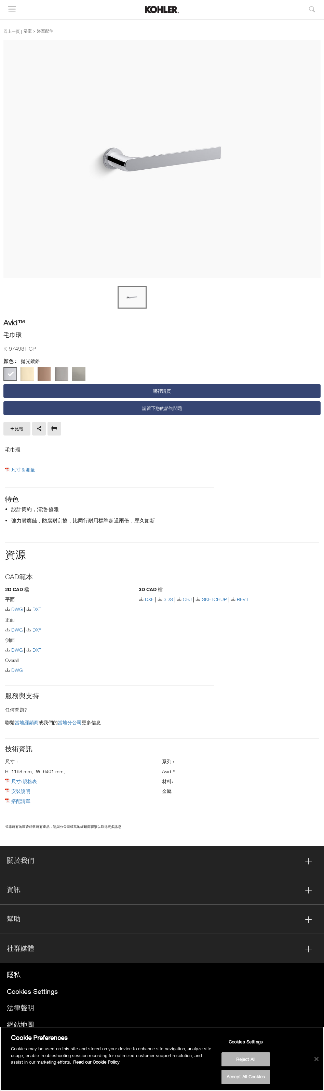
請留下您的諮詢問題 (162, 408)
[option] (162, 159)
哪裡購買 (162, 391)
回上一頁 (11, 31)
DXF (36, 609)
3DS (168, 599)
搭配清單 (20, 801)
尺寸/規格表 (24, 781)
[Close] (316, 1059)
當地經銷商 (27, 722)
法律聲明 (20, 1008)
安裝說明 (20, 791)
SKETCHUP (214, 599)
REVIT (243, 599)
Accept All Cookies (246, 1076)
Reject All (245, 1059)
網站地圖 (20, 1024)
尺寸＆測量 (23, 469)
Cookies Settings (32, 991)
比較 (19, 428)
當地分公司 (70, 722)
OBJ (187, 599)
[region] (162, 1059)
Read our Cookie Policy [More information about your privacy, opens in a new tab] (96, 1062)
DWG (17, 609)
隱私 (14, 974)
